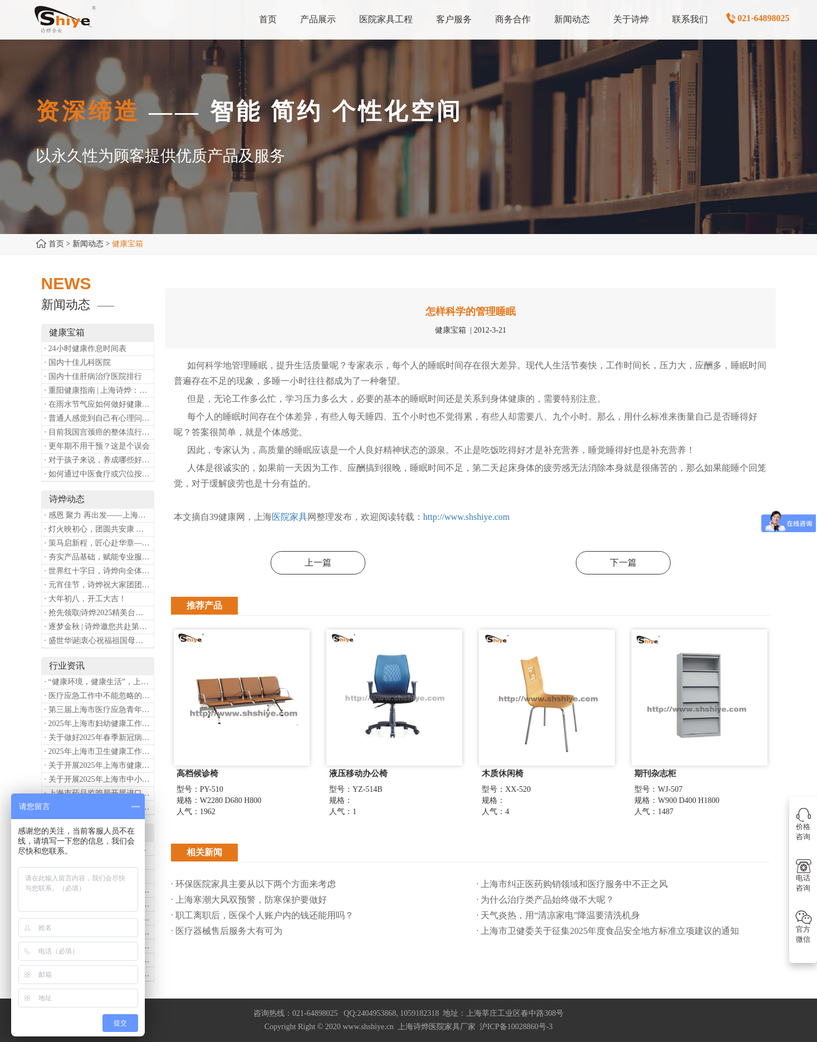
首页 (56, 244)
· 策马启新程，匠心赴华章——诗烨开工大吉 (99, 543)
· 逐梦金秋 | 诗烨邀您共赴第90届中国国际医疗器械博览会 (99, 626)
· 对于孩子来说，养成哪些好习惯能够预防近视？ (99, 460)
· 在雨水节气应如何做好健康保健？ (99, 404)
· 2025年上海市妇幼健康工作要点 (99, 723)
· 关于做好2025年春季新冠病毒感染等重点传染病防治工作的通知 (99, 737)
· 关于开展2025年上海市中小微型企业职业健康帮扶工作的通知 (99, 779)
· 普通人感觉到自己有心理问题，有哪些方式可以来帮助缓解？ (99, 418)
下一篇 (623, 562)
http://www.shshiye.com (466, 517)
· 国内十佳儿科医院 (78, 362)
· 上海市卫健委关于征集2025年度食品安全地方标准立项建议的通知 (607, 931)
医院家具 (289, 517)
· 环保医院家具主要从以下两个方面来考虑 (253, 884)
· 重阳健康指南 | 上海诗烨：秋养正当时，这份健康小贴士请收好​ (99, 390)
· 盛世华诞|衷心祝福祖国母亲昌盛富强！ (99, 640)
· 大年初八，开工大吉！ (85, 599)
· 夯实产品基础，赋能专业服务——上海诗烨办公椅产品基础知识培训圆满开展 (99, 557)
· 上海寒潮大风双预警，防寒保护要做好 (249, 899)
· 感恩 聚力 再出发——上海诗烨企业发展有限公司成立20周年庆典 (99, 515)
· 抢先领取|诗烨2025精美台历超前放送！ (99, 612)
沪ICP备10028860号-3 (516, 1026)
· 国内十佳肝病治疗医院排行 (93, 376)
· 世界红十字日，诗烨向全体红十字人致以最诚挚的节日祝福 (99, 571)
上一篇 (318, 562)
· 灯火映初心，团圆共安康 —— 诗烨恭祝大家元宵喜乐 (99, 529)
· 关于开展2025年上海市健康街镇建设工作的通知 (99, 765)
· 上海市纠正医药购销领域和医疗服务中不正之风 (572, 884)
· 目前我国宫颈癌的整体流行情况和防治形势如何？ (99, 432)
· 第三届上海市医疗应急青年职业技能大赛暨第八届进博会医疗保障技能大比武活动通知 (99, 709)
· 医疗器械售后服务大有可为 (226, 931)
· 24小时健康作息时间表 (85, 348)
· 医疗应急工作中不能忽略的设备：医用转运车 (99, 696)
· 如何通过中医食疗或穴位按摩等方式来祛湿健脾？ (99, 474)
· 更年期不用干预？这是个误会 (97, 446)
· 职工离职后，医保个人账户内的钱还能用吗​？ (262, 915)
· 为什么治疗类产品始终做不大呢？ (545, 899)
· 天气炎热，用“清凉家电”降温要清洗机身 (558, 915)
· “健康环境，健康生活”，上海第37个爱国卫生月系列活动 (99, 682)
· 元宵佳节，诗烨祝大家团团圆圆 (99, 585)
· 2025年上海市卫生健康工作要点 (99, 751)
